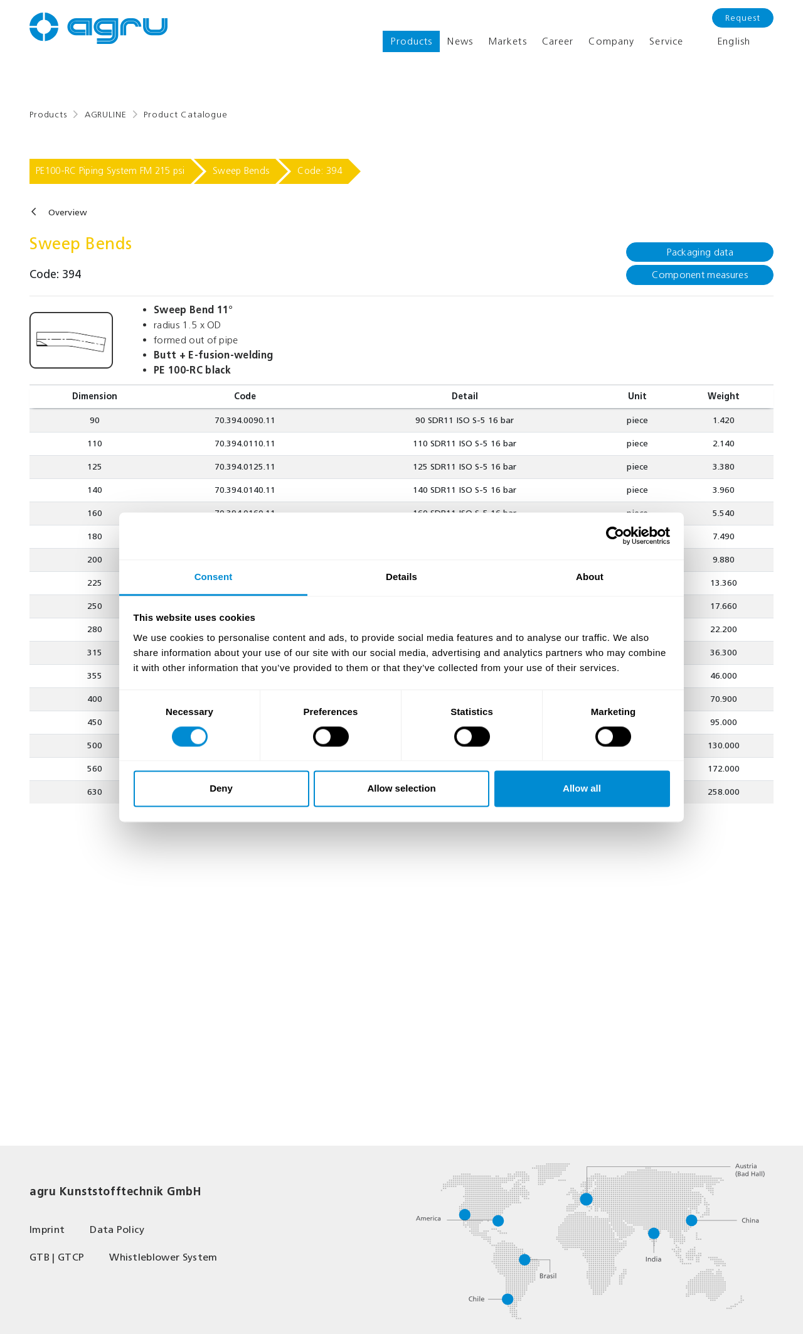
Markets (507, 41)
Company (611, 41)
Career (558, 41)
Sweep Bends (241, 170)
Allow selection (401, 788)
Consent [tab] (213, 576)
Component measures (700, 275)
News (459, 41)
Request (742, 18)
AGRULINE (106, 114)
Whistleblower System (163, 1257)
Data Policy (117, 1229)
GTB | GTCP (56, 1257)
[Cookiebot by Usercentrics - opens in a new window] (615, 535)
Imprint (47, 1229)
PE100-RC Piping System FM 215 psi (110, 170)
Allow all (582, 788)
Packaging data (699, 252)
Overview (67, 212)
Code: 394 (319, 170)
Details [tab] (401, 576)
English (724, 41)
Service (666, 41)
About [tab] (590, 576)
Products (411, 41)
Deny (221, 788)
